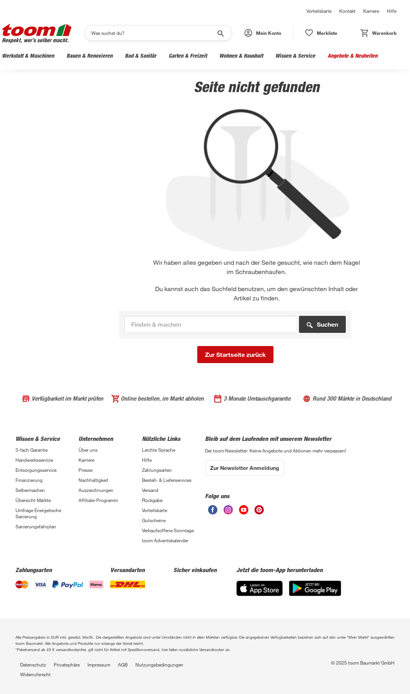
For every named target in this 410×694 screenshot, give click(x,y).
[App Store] (259, 588)
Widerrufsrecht (35, 674)
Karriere (371, 11)
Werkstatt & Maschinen (28, 55)
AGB (123, 664)
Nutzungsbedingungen (159, 664)
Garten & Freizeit (188, 55)
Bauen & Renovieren (90, 55)
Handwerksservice (34, 460)
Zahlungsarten (157, 470)
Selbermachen (30, 490)
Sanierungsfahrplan (35, 526)
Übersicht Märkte (33, 500)
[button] (263, 33)
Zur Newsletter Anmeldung (244, 467)
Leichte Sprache (158, 450)
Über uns (88, 450)
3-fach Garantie (31, 450)
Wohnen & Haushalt (241, 55)
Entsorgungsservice (35, 470)
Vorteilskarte (318, 11)
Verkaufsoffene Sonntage (168, 530)
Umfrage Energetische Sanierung (38, 513)
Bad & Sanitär (140, 55)
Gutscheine (154, 520)
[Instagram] (228, 509)
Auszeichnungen (96, 490)
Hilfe (391, 11)
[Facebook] (212, 509)
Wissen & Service (295, 55)
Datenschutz (33, 664)
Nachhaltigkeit (93, 480)
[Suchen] (153, 33)
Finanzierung (29, 480)
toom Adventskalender (165, 540)
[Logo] (37, 32)
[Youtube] (243, 509)
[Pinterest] (259, 509)
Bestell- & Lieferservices (166, 480)
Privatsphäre (67, 664)
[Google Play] (315, 588)
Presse (85, 470)
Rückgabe (152, 500)
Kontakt (347, 11)
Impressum (98, 664)
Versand (150, 490)
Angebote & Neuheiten (353, 55)
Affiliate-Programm (98, 500)
